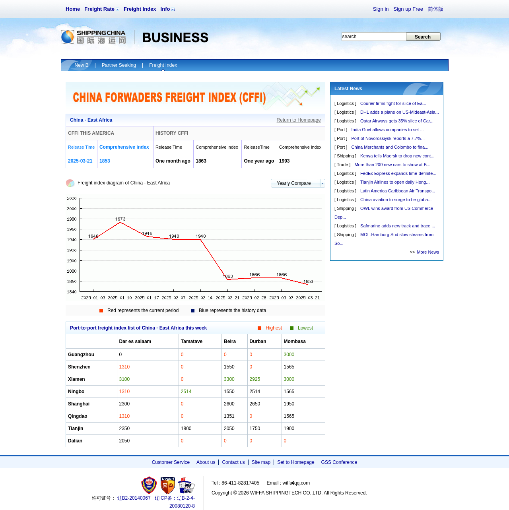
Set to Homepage (295, 462)
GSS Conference (339, 462)
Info (165, 9)
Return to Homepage (299, 120)
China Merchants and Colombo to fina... (389, 147)
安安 (186, 485)
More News (428, 252)
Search (423, 37)
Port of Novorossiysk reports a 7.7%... (388, 138)
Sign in (381, 9)
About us (205, 462)
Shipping (345, 155)
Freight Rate (99, 9)
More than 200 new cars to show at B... (392, 164)
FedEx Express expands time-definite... (398, 173)
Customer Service (171, 462)
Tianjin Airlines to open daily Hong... (394, 182)
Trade (342, 164)
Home (73, 9)
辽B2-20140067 (134, 498)
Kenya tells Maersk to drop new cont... (397, 155)
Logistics (345, 103)
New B (82, 65)
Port (341, 129)
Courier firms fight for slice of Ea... (393, 103)
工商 (150, 485)
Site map (261, 462)
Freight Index (140, 9)
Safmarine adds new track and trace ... (397, 225)
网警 (168, 485)
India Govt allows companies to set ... (387, 129)
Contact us (233, 462)
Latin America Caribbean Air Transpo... (397, 190)
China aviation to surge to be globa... (395, 199)
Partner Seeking (119, 65)
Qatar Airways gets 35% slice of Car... (396, 120)
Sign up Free (408, 9)
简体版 (435, 9)
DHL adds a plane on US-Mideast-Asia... (399, 112)
